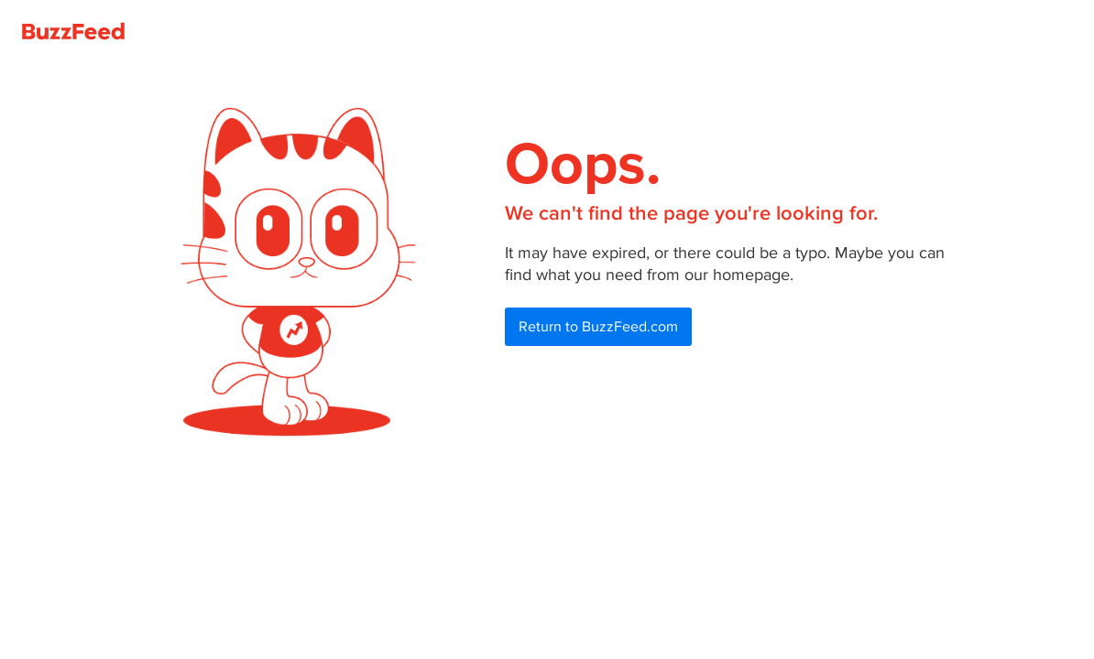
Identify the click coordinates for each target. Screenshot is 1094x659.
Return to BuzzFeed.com (598, 327)
